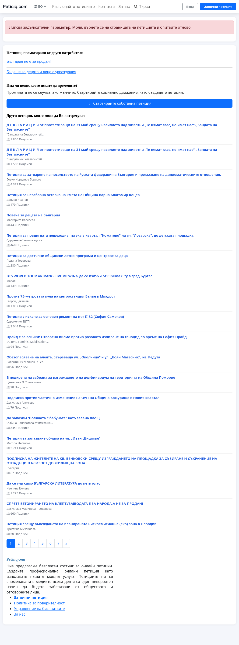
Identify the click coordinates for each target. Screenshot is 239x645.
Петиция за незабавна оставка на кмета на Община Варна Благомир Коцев (73, 195)
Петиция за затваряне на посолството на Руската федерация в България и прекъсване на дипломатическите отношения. (114, 174)
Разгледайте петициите (73, 6)
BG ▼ (40, 6)
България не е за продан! (29, 61)
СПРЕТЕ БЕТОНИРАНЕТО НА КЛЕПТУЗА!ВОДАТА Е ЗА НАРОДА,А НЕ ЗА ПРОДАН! (75, 503)
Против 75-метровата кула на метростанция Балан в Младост (61, 296)
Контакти (106, 6)
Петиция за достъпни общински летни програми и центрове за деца (67, 255)
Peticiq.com (15, 6)
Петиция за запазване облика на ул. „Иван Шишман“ (53, 438)
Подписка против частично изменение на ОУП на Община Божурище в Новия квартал (83, 397)
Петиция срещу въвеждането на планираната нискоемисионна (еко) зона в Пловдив (81, 524)
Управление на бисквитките (39, 608)
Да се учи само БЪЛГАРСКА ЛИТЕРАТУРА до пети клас (53, 483)
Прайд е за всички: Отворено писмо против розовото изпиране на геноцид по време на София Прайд (97, 337)
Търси (142, 6)
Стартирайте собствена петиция (119, 103)
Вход (190, 6)
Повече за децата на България (33, 215)
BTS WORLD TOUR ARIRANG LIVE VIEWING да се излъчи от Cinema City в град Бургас (79, 276)
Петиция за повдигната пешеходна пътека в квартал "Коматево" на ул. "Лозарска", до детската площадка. (100, 235)
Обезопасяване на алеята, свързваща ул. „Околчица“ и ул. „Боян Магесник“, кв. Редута (83, 357)
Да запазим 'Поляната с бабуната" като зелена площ (53, 418)
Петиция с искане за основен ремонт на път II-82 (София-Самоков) (65, 316)
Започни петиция (218, 6)
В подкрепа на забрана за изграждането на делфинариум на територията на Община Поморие (91, 377)
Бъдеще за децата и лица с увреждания (41, 72)
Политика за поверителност (39, 603)
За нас (124, 6)
